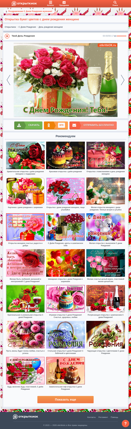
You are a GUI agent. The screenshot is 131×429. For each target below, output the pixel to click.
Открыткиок (10, 27)
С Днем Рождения (27, 27)
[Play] (7, 36)
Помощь (114, 417)
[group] (65, 36)
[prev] (8, 80)
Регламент (103, 417)
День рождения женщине (51, 27)
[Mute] (115, 36)
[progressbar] (121, 36)
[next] (122, 80)
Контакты (91, 417)
